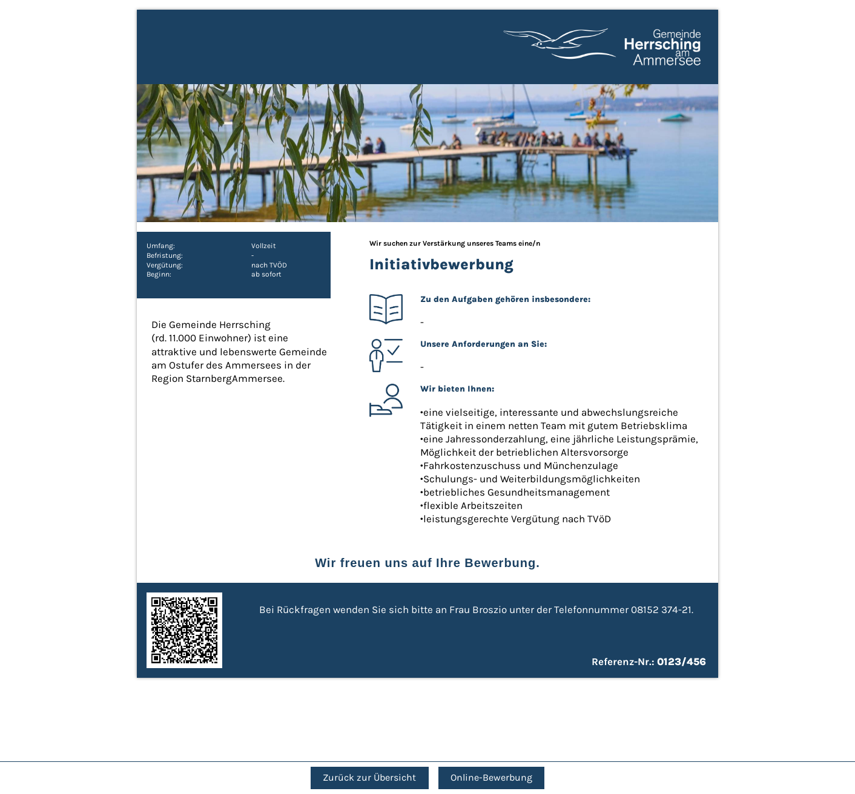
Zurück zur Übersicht (369, 777)
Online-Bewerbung (491, 777)
